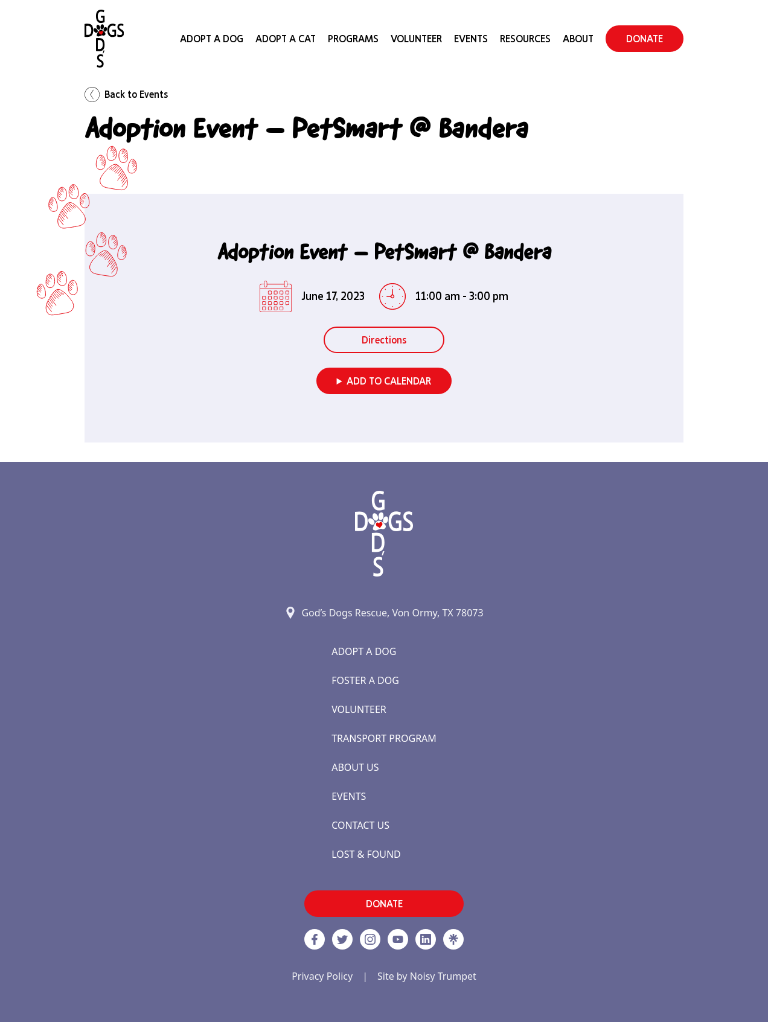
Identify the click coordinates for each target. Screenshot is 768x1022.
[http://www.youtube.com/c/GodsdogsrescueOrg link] (398, 939)
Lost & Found (366, 854)
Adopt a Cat (285, 38)
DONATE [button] (644, 38)
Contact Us (360, 825)
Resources (525, 38)
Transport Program (384, 738)
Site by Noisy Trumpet (426, 976)
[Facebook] (314, 939)
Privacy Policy (322, 976)
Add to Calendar (389, 380)
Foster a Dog (365, 680)
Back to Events (126, 94)
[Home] (104, 39)
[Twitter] (342, 939)
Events (471, 38)
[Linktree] (453, 939)
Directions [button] (384, 339)
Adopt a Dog (363, 651)
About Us (355, 767)
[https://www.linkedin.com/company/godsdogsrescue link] (425, 939)
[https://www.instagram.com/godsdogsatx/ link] (370, 939)
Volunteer (416, 38)
